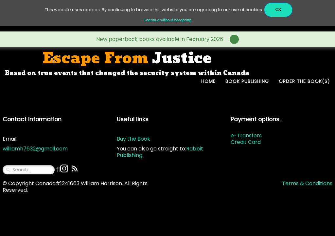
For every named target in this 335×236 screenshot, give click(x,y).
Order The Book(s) (304, 81)
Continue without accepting (167, 20)
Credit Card (246, 142)
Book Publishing (247, 81)
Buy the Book (133, 139)
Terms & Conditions (307, 183)
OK (278, 10)
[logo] (127, 63)
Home (208, 81)
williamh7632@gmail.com (35, 148)
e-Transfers (246, 135)
